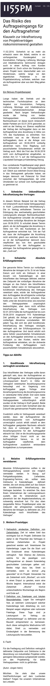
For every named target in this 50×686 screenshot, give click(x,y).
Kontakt (38, 6)
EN (48, 6)
